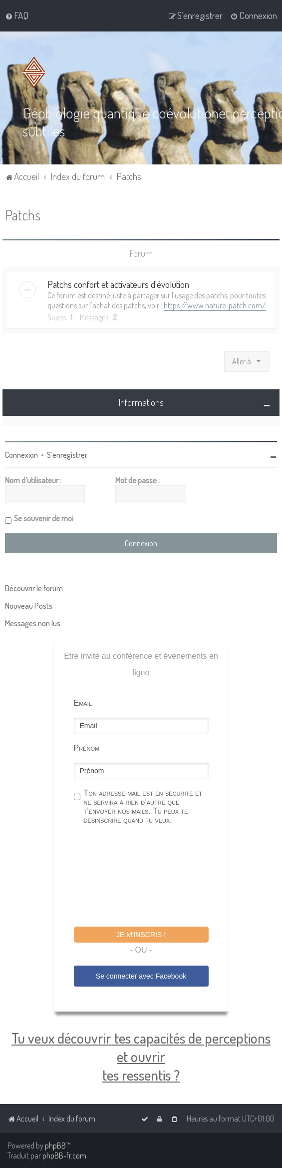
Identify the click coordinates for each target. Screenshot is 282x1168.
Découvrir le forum (34, 588)
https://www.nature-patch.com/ (215, 305)
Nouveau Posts (28, 605)
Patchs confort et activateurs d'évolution (118, 284)
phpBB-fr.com (64, 1156)
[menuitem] (16, 15)
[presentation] (150, 876)
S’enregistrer (67, 454)
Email (83, 702)
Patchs (22, 214)
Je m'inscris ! (141, 934)
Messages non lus (32, 623)
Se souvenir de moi (43, 518)
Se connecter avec (141, 976)
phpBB (55, 1146)
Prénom (87, 747)
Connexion (21, 454)
